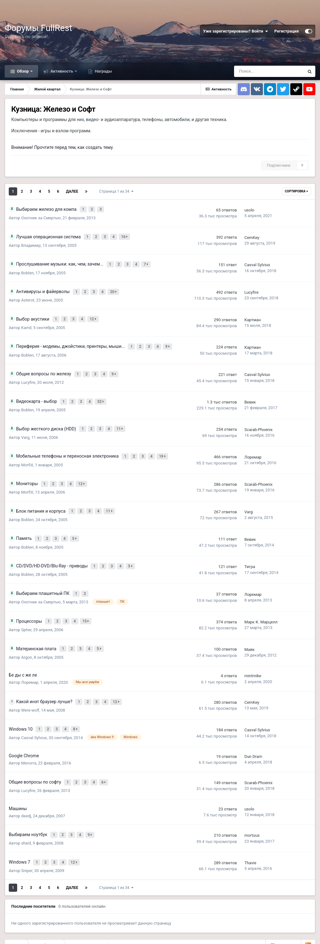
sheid (26, 813)
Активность (61, 71)
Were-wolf (30, 686)
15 (86, 601)
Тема (11, 932)
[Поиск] (269, 71)
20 (114, 287)
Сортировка (296, 191)
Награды (103, 71)
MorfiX (27, 451)
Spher (26, 608)
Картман (252, 314)
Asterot (27, 294)
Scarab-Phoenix (258, 418)
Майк (249, 627)
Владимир (31, 242)
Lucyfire (251, 287)
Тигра (249, 548)
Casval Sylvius (257, 261)
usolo (249, 209)
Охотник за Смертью (41, 216)
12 (94, 313)
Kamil (26, 321)
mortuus (252, 806)
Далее (72, 191)
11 (121, 417)
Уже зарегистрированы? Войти (235, 31)
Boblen (27, 268)
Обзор (23, 71)
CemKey (251, 235)
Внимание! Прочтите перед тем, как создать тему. (62, 147)
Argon (26, 634)
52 (101, 391)
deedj (26, 788)
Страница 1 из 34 (116, 191)
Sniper (26, 839)
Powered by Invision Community (288, 934)
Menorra (28, 737)
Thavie (250, 832)
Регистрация (286, 31)
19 (163, 443)
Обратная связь (36, 932)
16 (125, 234)
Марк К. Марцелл (261, 601)
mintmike (252, 653)
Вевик (250, 392)
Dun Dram (253, 730)
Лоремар (253, 444)
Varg (25, 425)
